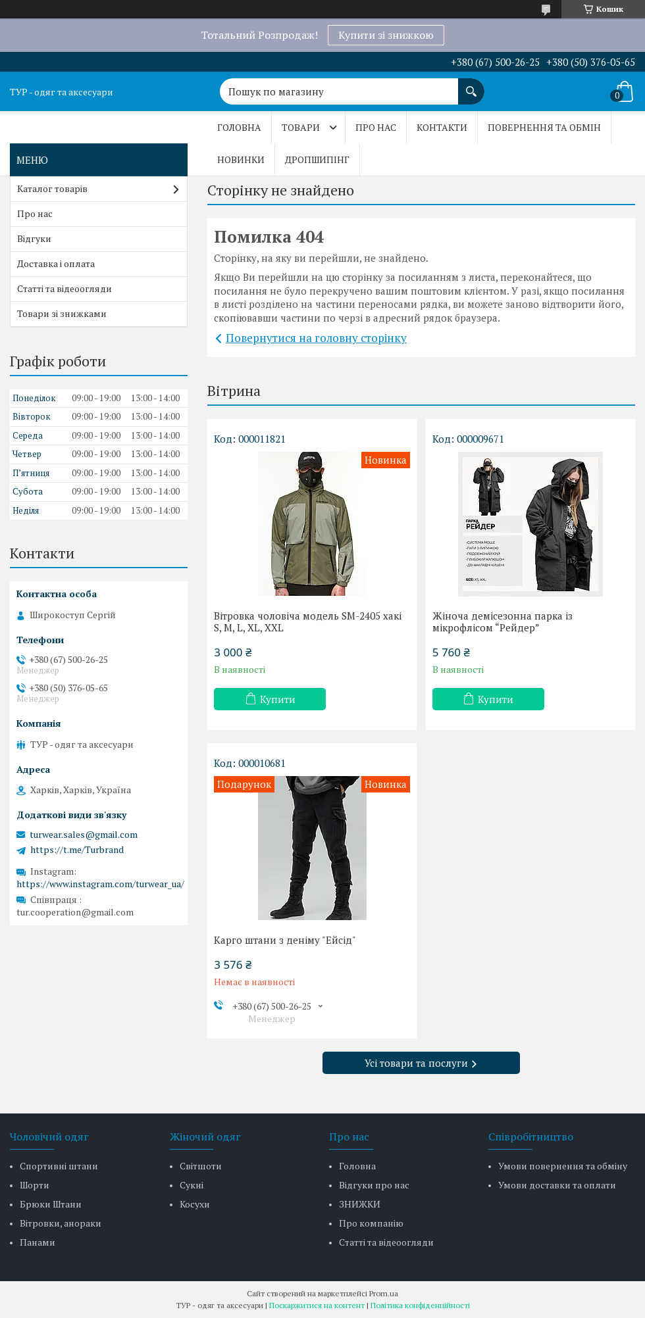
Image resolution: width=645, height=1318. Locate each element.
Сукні (191, 1185)
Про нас (375, 127)
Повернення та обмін (544, 127)
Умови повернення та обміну (562, 1165)
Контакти (442, 127)
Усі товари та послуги (416, 1062)
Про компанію (371, 1223)
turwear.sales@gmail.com (84, 835)
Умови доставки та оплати (557, 1185)
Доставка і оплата (56, 263)
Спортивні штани (59, 1165)
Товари (301, 127)
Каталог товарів (52, 188)
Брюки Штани (51, 1204)
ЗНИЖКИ (359, 1204)
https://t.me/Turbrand (77, 850)
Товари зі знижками (62, 313)
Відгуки (34, 238)
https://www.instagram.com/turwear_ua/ (100, 883)
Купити (278, 699)
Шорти (34, 1185)
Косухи (195, 1204)
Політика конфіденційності (420, 1305)
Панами (37, 1242)
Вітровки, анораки (60, 1223)
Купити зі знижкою (386, 35)
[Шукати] (471, 85)
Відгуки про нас (374, 1185)
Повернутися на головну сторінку (316, 337)
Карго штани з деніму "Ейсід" (285, 940)
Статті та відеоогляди (64, 288)
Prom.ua (383, 1293)
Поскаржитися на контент (317, 1305)
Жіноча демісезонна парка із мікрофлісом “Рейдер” (502, 621)
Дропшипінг (317, 159)
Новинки (241, 159)
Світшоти (201, 1165)
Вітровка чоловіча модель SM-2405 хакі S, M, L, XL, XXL (307, 621)
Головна (239, 127)
